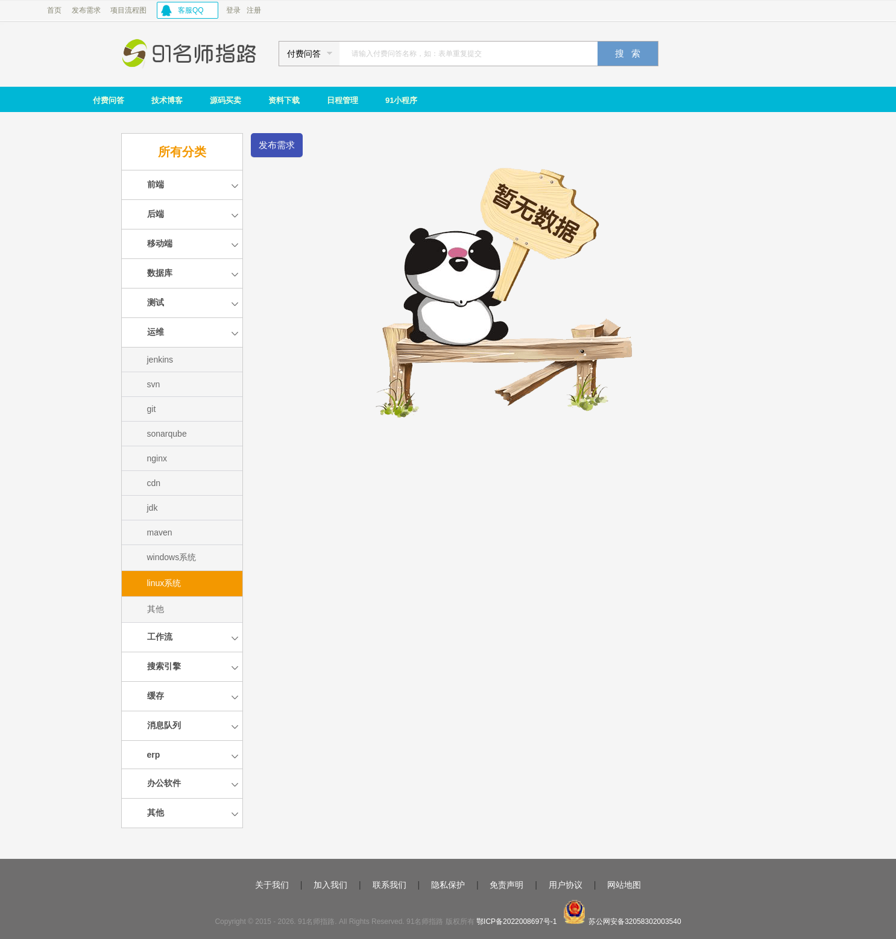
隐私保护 (448, 885)
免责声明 (506, 885)
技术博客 (167, 100)
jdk (152, 508)
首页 (54, 10)
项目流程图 (128, 10)
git (151, 409)
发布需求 (86, 10)
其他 (155, 609)
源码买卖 (225, 100)
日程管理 (342, 100)
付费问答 (108, 100)
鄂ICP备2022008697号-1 (516, 921)
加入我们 (330, 885)
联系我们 (389, 885)
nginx (157, 458)
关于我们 (272, 885)
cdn (154, 483)
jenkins (160, 359)
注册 (254, 10)
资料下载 (284, 100)
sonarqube (167, 433)
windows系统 (172, 557)
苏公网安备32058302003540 (634, 921)
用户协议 (565, 885)
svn (153, 384)
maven (159, 532)
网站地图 (624, 885)
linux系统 (164, 583)
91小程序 (401, 100)
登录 (233, 10)
